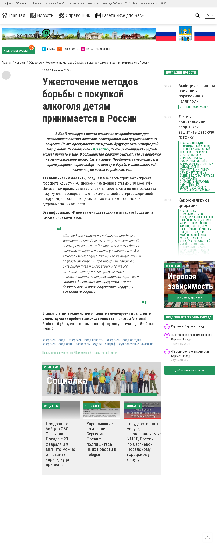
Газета (37, 3)
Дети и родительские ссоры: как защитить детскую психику (196, 127)
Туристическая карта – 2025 (150, 3)
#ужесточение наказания (136, 344)
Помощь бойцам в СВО (116, 3)
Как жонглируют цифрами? (194, 203)
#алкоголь (82, 344)
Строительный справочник (83, 3)
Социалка (67, 381)
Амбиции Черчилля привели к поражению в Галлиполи (196, 93)
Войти (210, 15)
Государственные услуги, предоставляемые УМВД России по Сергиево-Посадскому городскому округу (144, 441)
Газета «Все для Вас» (121, 15)
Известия (99, 149)
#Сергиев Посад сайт (57, 344)
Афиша (9, 3)
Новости (42, 15)
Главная (13, 15)
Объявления (23, 3)
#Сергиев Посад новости (85, 340)
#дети (97, 344)
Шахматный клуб (54, 3)
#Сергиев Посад (53, 340)
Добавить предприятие (190, 370)
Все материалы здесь (190, 298)
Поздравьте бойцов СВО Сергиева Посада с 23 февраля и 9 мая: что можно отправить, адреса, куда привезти (60, 444)
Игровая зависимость (190, 281)
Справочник (75, 15)
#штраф (110, 344)
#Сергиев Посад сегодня (123, 340)
